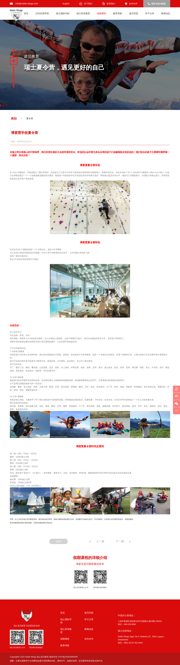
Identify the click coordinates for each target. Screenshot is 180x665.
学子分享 (149, 13)
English (66, 3)
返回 (56, 541)
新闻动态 (165, 13)
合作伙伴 (131, 3)
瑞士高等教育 (83, 13)
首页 (26, 13)
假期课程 (101, 13)
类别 (14, 118)
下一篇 (124, 541)
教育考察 (117, 13)
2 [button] (3, 105)
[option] (90, 65)
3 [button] (6, 105)
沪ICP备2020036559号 (68, 657)
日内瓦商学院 (42, 13)
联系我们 (108, 3)
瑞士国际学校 (62, 13)
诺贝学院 (133, 13)
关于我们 (85, 3)
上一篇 (98, 541)
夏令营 (29, 118)
